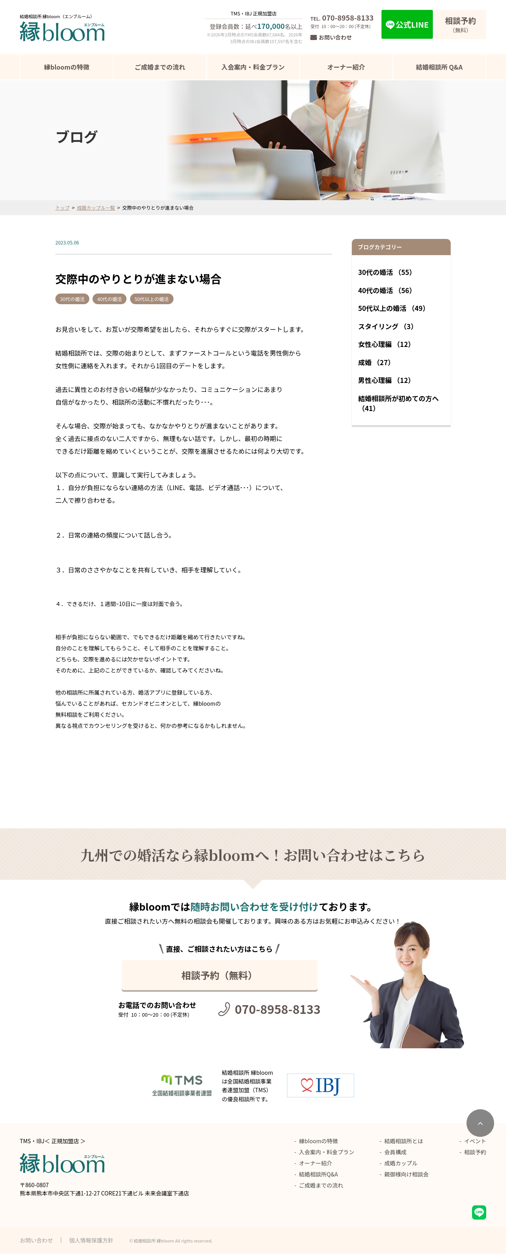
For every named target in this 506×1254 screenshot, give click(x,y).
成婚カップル (400, 1163)
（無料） (460, 24)
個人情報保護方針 (91, 1240)
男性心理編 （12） (386, 380)
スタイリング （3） (387, 326)
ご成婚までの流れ (159, 67)
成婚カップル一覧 (96, 207)
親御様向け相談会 (406, 1174)
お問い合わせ (335, 37)
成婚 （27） (376, 362)
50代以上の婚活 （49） (393, 308)
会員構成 (395, 1152)
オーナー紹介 (346, 67)
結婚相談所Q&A (318, 1174)
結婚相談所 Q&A (439, 67)
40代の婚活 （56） (387, 290)
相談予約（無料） (219, 975)
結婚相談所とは (403, 1141)
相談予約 (475, 1152)
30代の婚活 (74, 299)
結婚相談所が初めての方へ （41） (398, 403)
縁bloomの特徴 (66, 67)
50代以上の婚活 (167, 299)
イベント (475, 1141)
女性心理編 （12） (386, 344)
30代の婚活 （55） (387, 272)
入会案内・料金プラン (253, 67)
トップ (62, 207)
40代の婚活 (118, 299)
